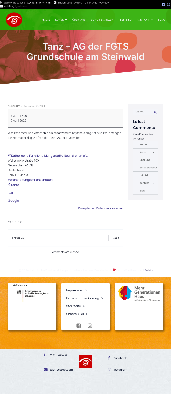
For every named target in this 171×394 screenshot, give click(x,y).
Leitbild (126, 19)
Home (46, 19)
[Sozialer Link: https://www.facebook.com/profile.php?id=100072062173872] (163, 4)
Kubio (148, 270)
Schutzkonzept (103, 19)
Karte (13, 185)
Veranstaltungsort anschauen (30, 180)
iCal (11, 193)
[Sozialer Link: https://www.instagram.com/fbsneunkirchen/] (168, 4)
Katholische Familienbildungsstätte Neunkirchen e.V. (48, 156)
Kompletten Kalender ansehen (100, 208)
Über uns (79, 19)
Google (13, 201)
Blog (162, 19)
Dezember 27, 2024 (34, 106)
